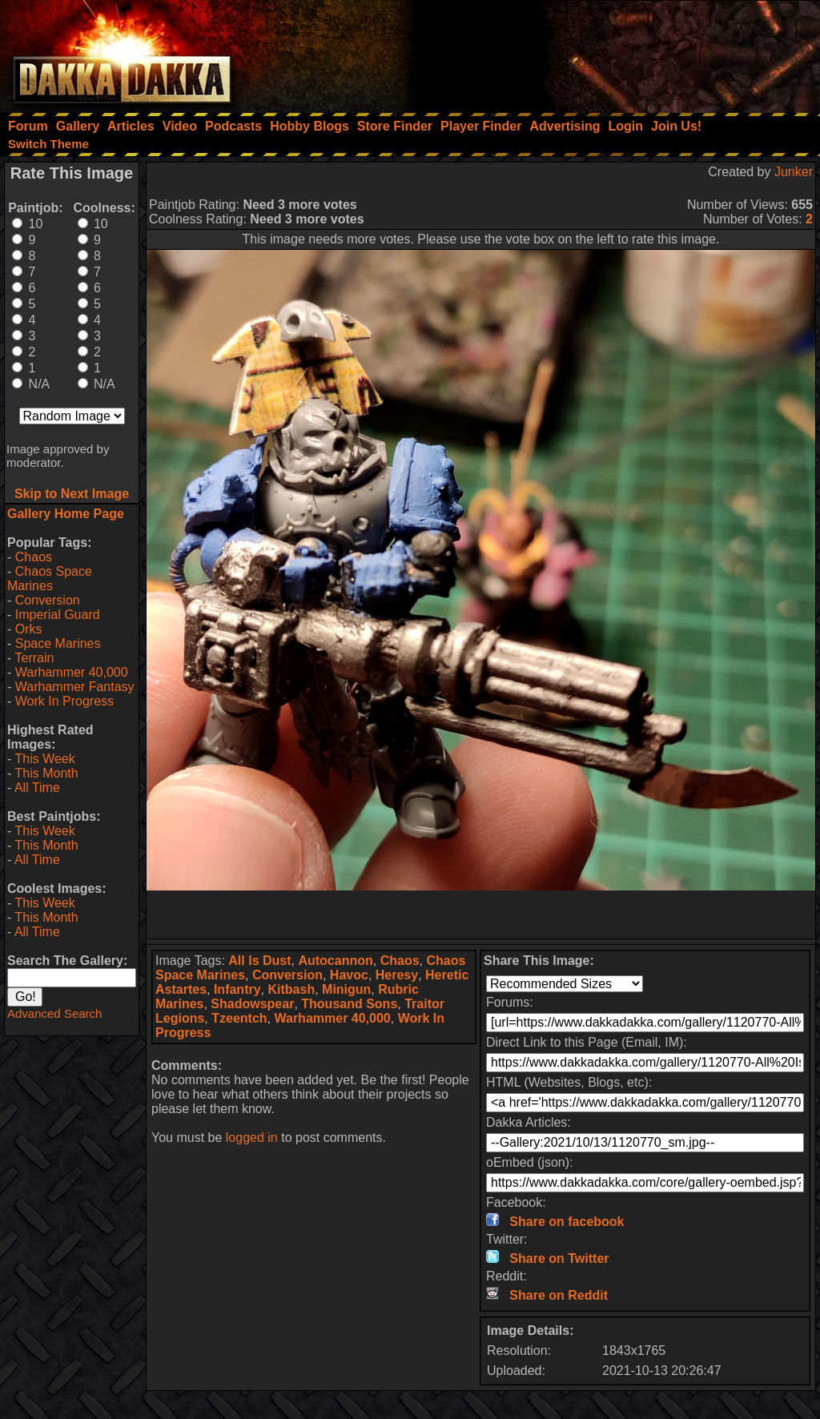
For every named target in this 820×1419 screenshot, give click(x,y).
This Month (46, 773)
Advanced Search (54, 1013)
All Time (37, 787)
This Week (44, 759)
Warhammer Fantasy (75, 686)
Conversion (47, 600)
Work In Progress (64, 701)
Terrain (34, 658)
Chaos (33, 557)
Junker (793, 172)
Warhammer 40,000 (71, 672)
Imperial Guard (57, 614)
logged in (252, 1137)
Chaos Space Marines (49, 579)
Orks (28, 629)
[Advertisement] (604, 52)
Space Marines (58, 643)
